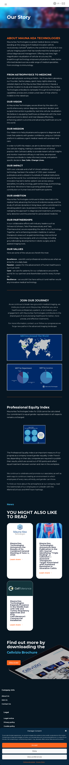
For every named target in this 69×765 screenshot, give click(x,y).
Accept (35, 745)
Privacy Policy (40, 762)
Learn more (15, 559)
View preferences (34, 757)
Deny (34, 751)
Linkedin (42, 487)
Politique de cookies (29, 762)
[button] (66, 731)
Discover (13, 662)
